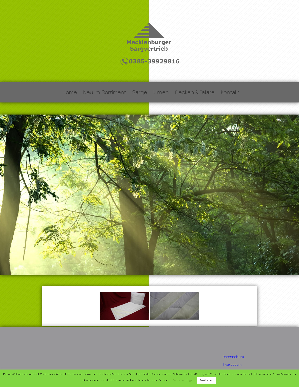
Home (69, 92)
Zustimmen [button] (206, 380)
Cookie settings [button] (182, 380)
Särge (139, 92)
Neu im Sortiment (104, 92)
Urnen (161, 92)
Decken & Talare (194, 92)
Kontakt (230, 92)
